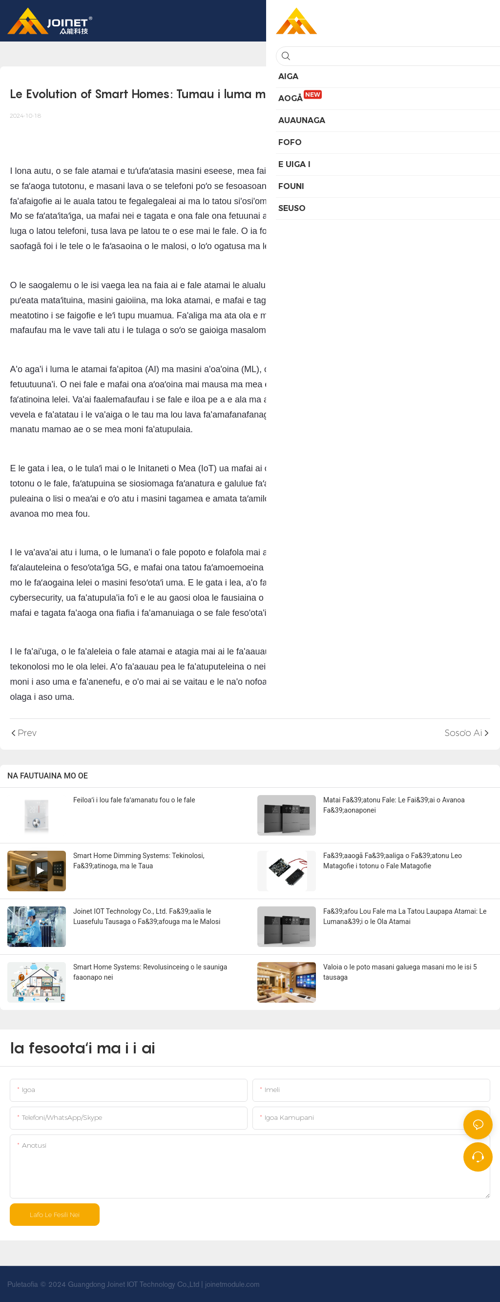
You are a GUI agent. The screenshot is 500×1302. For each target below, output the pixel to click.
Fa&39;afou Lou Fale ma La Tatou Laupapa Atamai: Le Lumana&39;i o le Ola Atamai (405, 916)
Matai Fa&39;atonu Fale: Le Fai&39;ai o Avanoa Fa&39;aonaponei (394, 805)
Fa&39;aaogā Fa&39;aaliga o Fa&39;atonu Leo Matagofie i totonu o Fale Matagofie (392, 861)
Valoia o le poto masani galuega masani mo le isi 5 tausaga (400, 972)
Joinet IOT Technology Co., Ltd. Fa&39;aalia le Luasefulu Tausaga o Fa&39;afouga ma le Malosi (146, 916)
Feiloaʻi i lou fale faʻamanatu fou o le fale (134, 800)
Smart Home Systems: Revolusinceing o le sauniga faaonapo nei (150, 972)
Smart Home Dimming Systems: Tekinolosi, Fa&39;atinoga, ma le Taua (138, 861)
